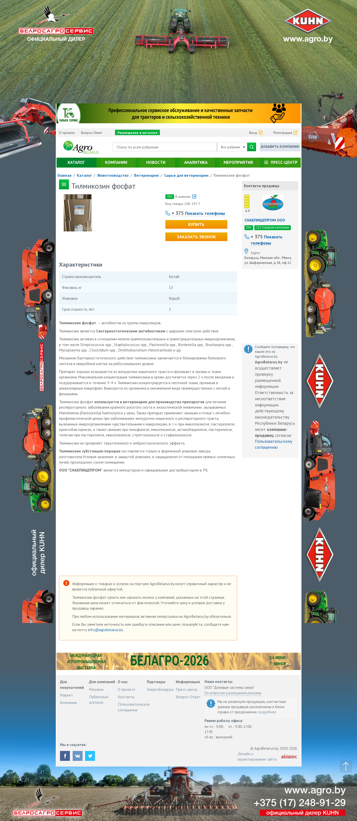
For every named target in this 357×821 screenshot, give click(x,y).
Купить (196, 224)
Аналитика (196, 162)
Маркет (66, 695)
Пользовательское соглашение (134, 707)
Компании (116, 162)
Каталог (76, 162)
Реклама (96, 689)
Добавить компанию (280, 146)
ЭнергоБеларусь (160, 689)
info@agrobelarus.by (106, 629)
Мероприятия (238, 162)
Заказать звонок (196, 237)
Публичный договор (98, 699)
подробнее (267, 712)
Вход (253, 132)
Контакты (126, 696)
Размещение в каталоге (137, 132)
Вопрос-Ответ (91, 132)
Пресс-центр (284, 162)
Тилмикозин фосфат (231, 175)
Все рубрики (233, 147)
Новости (155, 162)
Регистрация (282, 132)
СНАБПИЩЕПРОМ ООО (264, 220)
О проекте (67, 132)
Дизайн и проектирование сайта (257, 756)
